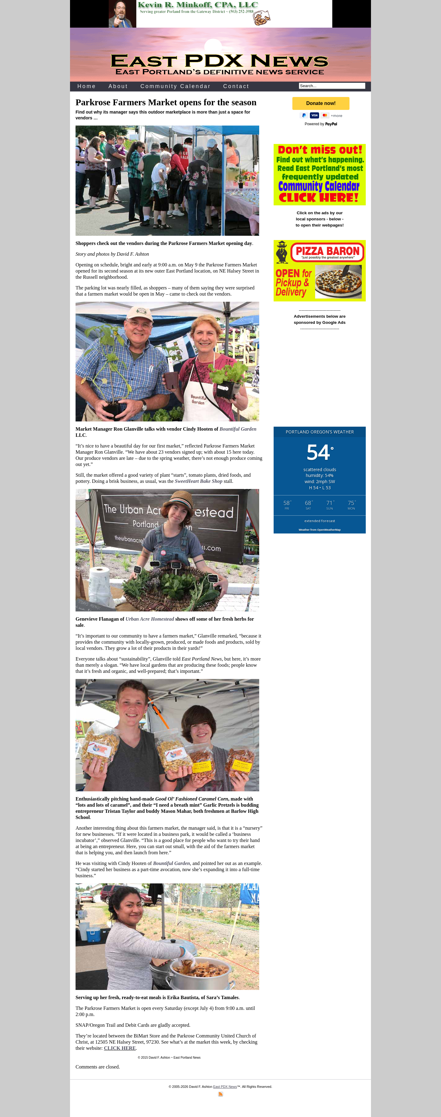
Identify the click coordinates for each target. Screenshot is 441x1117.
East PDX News (225, 1086)
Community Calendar (175, 86)
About (118, 86)
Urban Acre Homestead (150, 619)
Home (86, 86)
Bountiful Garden (238, 429)
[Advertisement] (320, 381)
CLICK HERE (120, 1048)
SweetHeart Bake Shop (198, 481)
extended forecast (319, 520)
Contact (236, 86)
